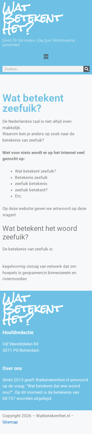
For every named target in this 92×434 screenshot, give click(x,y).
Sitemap (10, 422)
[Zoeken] (86, 69)
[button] (46, 56)
